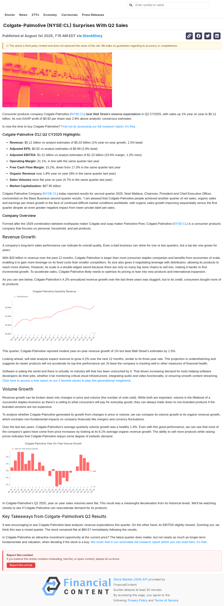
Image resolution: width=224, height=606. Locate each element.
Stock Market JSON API (130, 579)
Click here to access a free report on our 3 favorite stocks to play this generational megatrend (66, 380)
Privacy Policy (137, 600)
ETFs (35, 15)
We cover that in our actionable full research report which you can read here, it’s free (149, 542)
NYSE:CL (77, 114)
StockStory (92, 36)
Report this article (21, 565)
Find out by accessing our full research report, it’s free (98, 126)
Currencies (69, 15)
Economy (50, 15)
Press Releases (93, 15)
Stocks (10, 15)
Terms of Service (166, 600)
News (23, 15)
